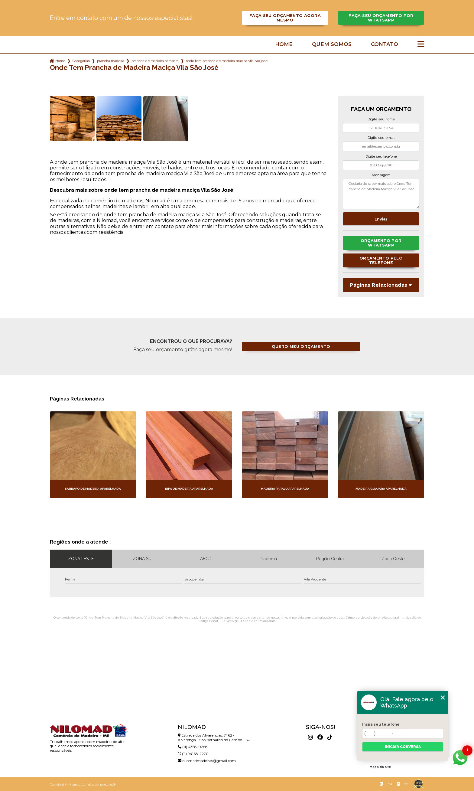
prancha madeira (110, 61)
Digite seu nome (381, 119)
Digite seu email (381, 138)
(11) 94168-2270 (193, 753)
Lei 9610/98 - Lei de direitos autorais (248, 621)
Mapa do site (380, 767)
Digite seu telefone (381, 156)
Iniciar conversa (403, 747)
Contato (384, 44)
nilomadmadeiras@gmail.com (207, 760)
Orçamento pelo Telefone (381, 260)
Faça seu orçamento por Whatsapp (381, 17)
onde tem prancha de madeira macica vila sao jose (227, 61)
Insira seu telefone (381, 724)
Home (284, 44)
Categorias (81, 61)
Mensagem (381, 175)
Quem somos (332, 44)
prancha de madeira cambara (155, 61)
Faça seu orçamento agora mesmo (285, 17)
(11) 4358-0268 (193, 746)
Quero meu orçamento (301, 346)
